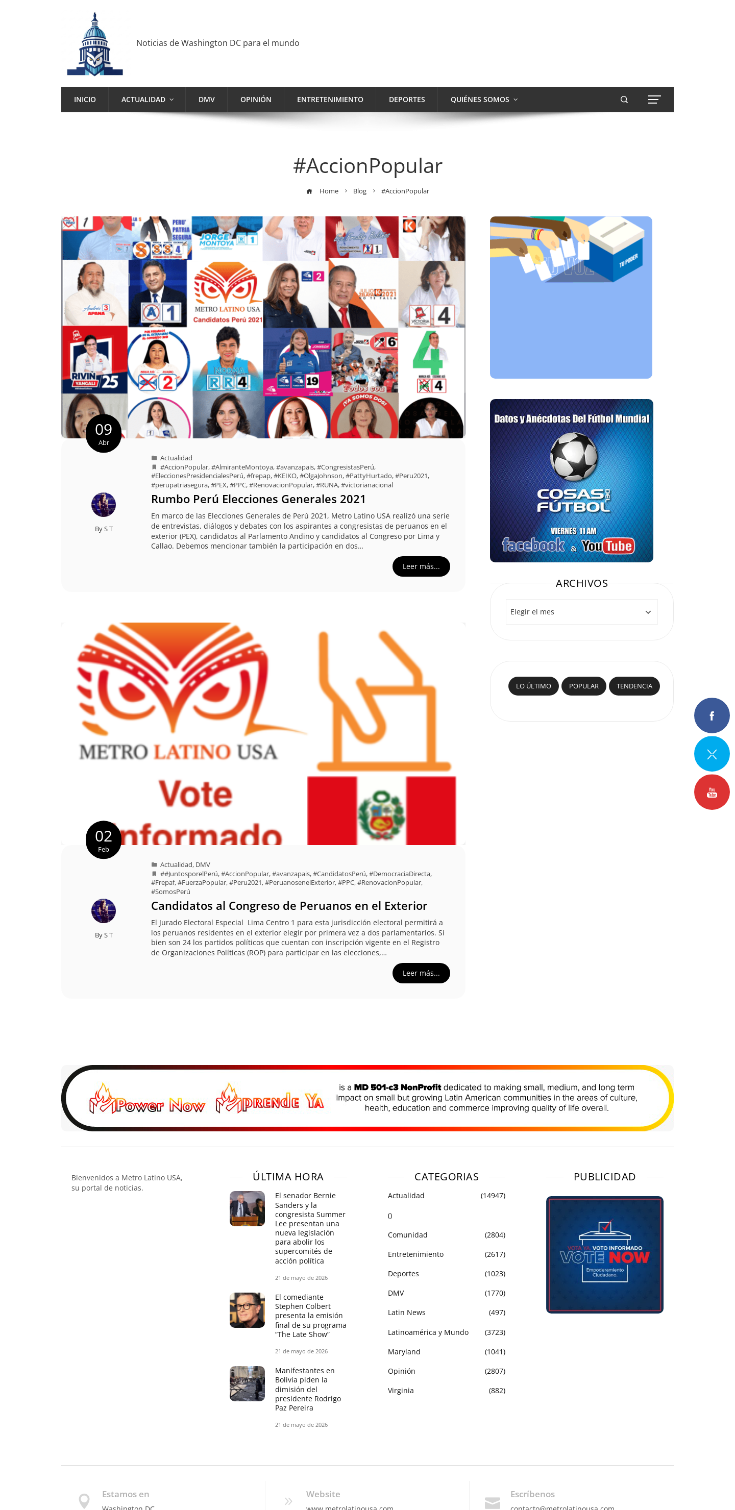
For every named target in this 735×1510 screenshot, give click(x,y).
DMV (202, 864)
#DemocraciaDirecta (399, 874)
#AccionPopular (184, 467)
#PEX (219, 485)
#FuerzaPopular (202, 882)
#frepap (259, 476)
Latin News (446, 1312)
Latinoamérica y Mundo (446, 1332)
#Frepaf (163, 882)
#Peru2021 (411, 476)
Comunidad (446, 1235)
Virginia (446, 1390)
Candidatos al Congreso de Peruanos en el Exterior (289, 905)
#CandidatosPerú (339, 874)
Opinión (446, 1371)
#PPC (238, 485)
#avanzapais (295, 467)
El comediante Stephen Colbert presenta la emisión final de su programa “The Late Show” (311, 1315)
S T (108, 529)
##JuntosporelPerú (189, 874)
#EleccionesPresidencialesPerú (197, 476)
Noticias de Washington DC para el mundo (218, 42)
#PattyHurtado (369, 476)
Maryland (446, 1351)
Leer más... (421, 566)
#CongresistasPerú (345, 467)
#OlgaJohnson (321, 476)
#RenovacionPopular (281, 485)
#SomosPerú (170, 891)
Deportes (446, 1273)
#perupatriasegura (179, 485)
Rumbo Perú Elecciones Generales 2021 (258, 498)
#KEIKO (285, 476)
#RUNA (327, 485)
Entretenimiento (446, 1254)
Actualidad (176, 458)
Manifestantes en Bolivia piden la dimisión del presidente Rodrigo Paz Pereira (308, 1389)
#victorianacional (367, 485)
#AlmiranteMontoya (242, 467)
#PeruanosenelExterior (300, 882)
